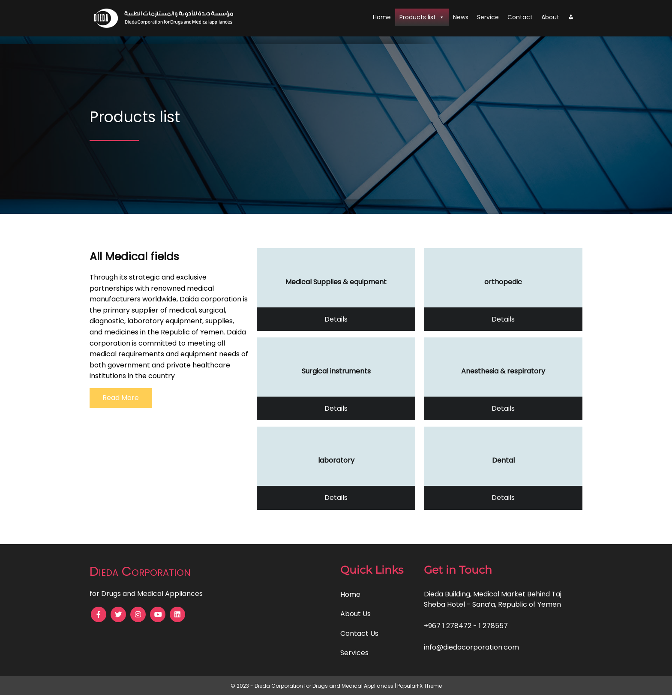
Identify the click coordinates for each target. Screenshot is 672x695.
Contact (520, 17)
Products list (421, 17)
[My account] (571, 17)
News (460, 17)
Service (488, 17)
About (550, 17)
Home (382, 17)
